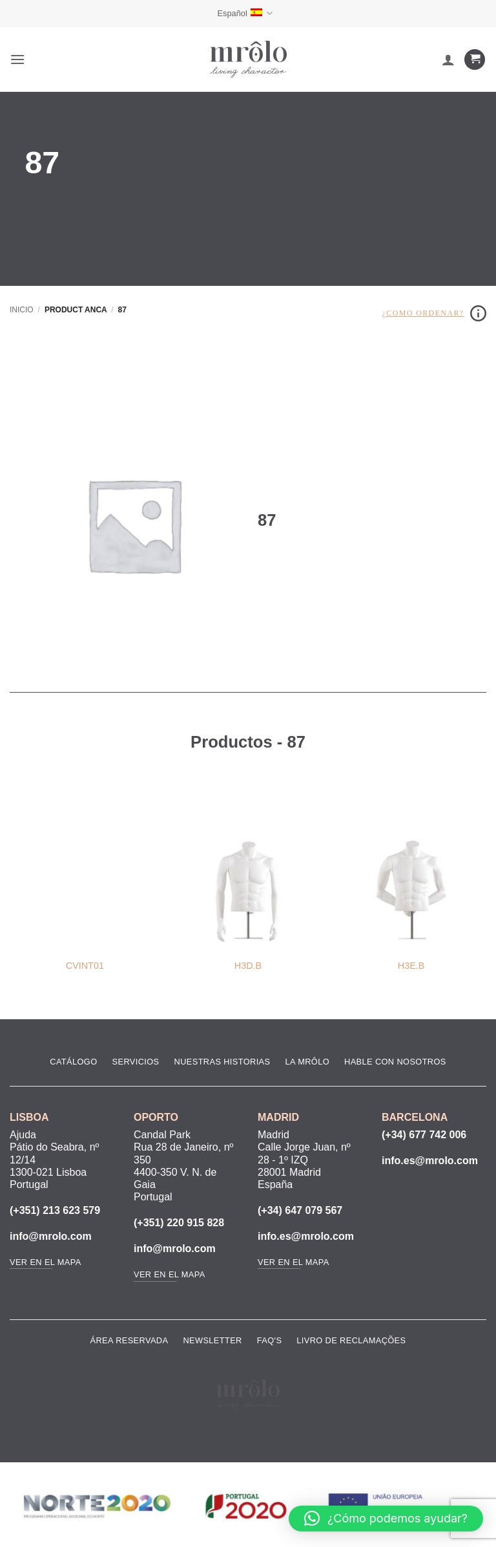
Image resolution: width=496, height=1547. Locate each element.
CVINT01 (85, 965)
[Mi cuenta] (448, 59)
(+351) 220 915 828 (179, 1222)
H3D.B (248, 965)
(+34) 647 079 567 (300, 1210)
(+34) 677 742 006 (424, 1134)
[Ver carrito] (474, 59)
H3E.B (411, 965)
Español (244, 13)
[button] (17, 59)
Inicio (22, 309)
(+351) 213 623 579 (55, 1210)
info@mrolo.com (51, 1236)
